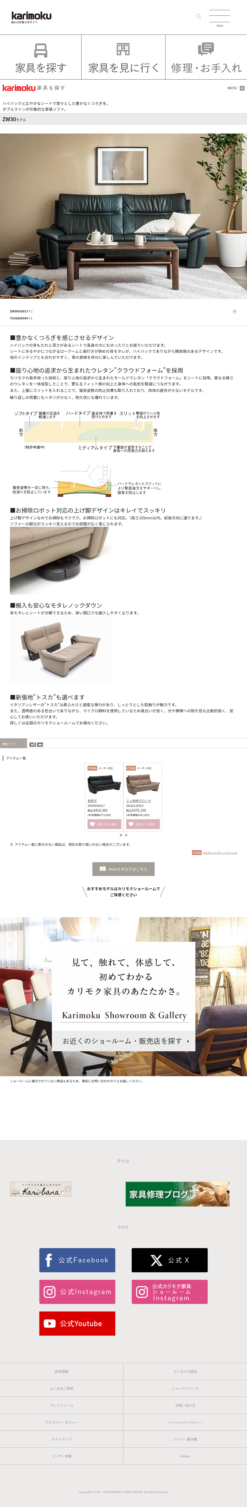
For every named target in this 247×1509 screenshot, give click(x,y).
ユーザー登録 (62, 1456)
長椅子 (92, 800)
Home (185, 1456)
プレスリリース (61, 1405)
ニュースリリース (185, 1388)
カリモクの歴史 (185, 1371)
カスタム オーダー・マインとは (220, 852)
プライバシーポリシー (62, 1422)
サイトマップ (62, 1439)
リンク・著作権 (185, 1439)
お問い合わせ (185, 1405)
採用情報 (62, 1371)
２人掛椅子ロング (138, 800)
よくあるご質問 (62, 1388)
